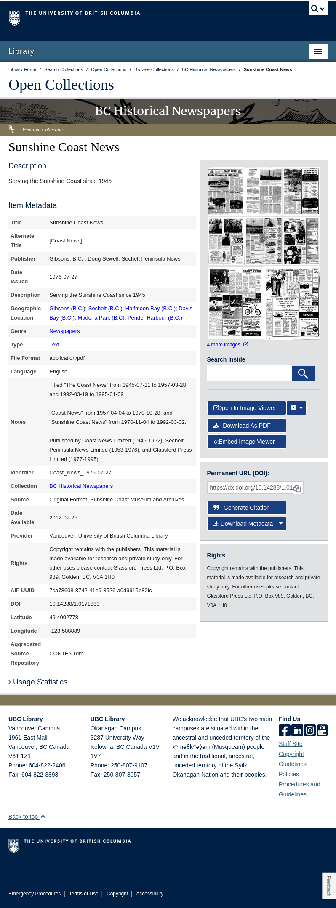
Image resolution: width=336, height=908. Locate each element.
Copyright (117, 894)
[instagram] (310, 731)
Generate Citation (241, 507)
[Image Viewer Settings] (296, 408)
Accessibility (149, 894)
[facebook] (285, 731)
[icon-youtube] (322, 731)
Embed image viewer (244, 441)
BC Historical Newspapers (81, 486)
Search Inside (226, 359)
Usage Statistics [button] (37, 682)
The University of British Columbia (144, 17)
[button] (43, 816)
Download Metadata (248, 523)
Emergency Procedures (34, 894)
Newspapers (64, 331)
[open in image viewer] (226, 190)
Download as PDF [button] (242, 425)
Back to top (27, 816)
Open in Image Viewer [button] (244, 408)
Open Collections (61, 84)
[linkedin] (297, 731)
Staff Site (291, 743)
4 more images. (227, 345)
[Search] (303, 373)
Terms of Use (84, 894)
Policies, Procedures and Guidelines (299, 784)
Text (54, 344)
